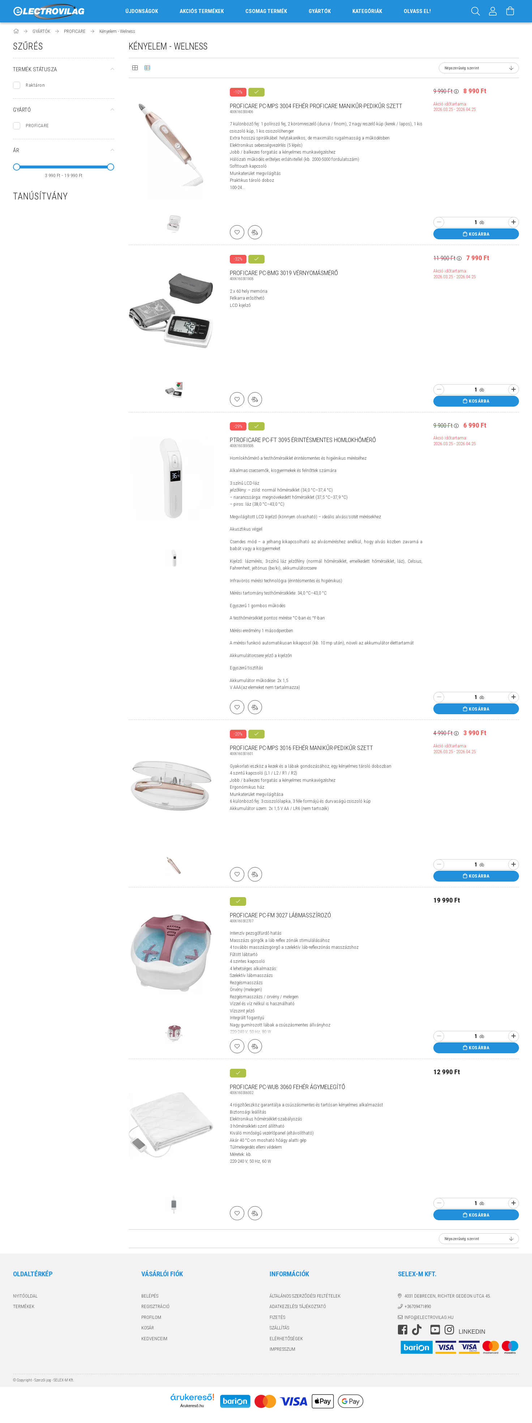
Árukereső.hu (192, 1406)
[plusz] (513, 222)
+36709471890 (417, 1307)
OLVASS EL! (417, 11)
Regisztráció (155, 1307)
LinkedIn (472, 1332)
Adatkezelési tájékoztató (298, 1307)
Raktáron (35, 85)
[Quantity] (472, 222)
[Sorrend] (479, 68)
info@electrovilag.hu (429, 1317)
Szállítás (279, 1328)
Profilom (151, 1317)
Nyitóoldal (25, 1296)
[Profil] (493, 11)
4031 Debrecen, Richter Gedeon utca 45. (447, 1296)
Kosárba (479, 234)
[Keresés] (475, 11)
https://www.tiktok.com (419, 1330)
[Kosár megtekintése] (510, 11)
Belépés (149, 1296)
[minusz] (438, 222)
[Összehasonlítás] (255, 232)
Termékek (23, 1307)
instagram (449, 1330)
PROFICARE (37, 125)
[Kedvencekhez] (237, 232)
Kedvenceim (154, 1339)
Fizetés (277, 1317)
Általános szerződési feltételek (305, 1296)
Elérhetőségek (286, 1339)
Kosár (147, 1328)
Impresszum (282, 1349)
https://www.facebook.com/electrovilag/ (402, 1330)
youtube (435, 1330)
